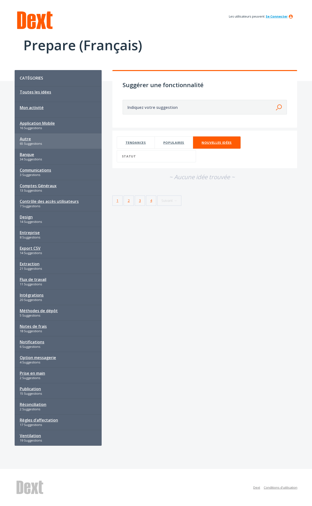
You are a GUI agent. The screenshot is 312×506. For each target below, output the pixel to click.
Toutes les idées (35, 92)
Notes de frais (33, 326)
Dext (256, 487)
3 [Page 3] (140, 200)
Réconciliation (33, 404)
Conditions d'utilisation (280, 487)
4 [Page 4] (151, 200)
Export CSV (30, 248)
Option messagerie (38, 357)
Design (26, 217)
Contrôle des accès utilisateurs (49, 201)
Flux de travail (33, 279)
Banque (27, 154)
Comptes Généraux (38, 185)
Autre (25, 139)
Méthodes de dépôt (39, 310)
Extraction (29, 264)
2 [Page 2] (129, 200)
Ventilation (30, 435)
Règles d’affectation (39, 420)
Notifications (32, 342)
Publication (30, 389)
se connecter (277, 16)
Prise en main (32, 373)
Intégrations (32, 295)
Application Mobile (37, 123)
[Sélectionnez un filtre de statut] (156, 156)
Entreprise (30, 232)
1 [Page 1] (117, 200)
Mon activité (32, 107)
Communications (35, 170)
